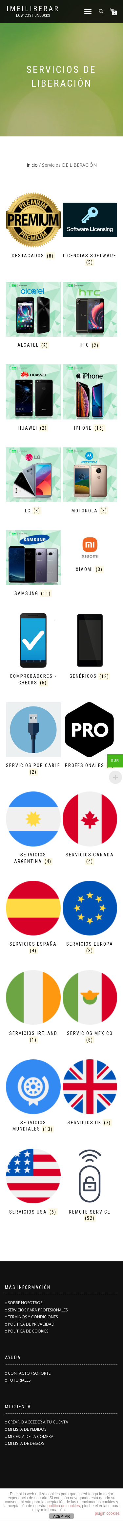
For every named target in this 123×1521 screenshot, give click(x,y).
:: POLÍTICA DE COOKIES (26, 1331)
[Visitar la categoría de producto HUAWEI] (33, 398)
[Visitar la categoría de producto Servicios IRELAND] (33, 1007)
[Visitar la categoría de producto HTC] (90, 316)
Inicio (32, 165)
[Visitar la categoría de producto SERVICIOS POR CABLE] (33, 739)
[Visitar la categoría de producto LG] (33, 481)
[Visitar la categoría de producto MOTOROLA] (90, 481)
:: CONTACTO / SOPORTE (28, 1373)
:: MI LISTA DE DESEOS (24, 1443)
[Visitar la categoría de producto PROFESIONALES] (90, 736)
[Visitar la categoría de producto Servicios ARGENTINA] (33, 828)
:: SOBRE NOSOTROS (23, 1303)
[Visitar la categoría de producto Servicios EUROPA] (90, 918)
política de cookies (64, 1506)
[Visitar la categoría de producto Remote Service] (90, 1186)
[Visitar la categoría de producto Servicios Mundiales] (33, 1096)
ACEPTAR (61, 1516)
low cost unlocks (33, 15)
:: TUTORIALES (18, 1380)
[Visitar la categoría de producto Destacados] (33, 226)
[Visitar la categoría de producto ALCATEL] (33, 316)
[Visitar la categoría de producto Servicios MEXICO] (90, 1007)
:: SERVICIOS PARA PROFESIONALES (36, 1310)
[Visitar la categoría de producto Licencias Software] (90, 229)
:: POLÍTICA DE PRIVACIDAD (29, 1324)
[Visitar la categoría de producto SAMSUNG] (33, 564)
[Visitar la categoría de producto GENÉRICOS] (90, 647)
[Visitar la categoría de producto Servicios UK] (90, 1093)
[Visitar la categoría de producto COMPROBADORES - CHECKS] (33, 650)
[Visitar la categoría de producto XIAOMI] (90, 552)
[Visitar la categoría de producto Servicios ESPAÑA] (33, 918)
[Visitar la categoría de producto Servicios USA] (33, 1183)
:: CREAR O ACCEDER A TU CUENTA (36, 1422)
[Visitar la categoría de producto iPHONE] (90, 398)
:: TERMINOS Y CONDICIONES (31, 1317)
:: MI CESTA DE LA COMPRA (29, 1436)
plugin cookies (107, 1513)
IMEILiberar (33, 9)
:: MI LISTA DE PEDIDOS (25, 1429)
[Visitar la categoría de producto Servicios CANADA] (90, 828)
